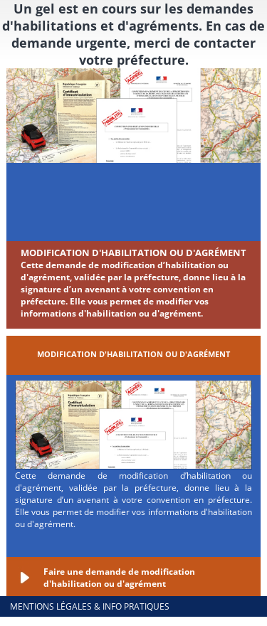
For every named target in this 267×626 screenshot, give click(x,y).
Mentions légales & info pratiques (89, 606)
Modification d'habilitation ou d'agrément (133, 252)
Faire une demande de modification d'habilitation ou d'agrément (119, 578)
